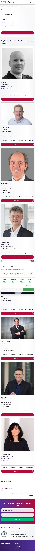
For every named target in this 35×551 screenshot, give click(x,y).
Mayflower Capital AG (7, 192)
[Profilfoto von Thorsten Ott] (17, 220)
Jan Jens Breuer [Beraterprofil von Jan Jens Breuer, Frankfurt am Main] (6, 341)
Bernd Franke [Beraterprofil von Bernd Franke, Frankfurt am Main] (5, 127)
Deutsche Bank (5, 28)
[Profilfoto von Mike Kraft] (17, 62)
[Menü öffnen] (32, 2)
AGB (23, 269)
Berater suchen (18, 548)
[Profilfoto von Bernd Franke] (17, 114)
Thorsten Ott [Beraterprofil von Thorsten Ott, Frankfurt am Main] (4, 240)
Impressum (18, 269)
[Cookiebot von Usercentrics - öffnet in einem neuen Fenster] (29, 261)
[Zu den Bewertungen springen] (8, 22)
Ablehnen (6, 289)
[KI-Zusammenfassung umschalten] (31, 6)
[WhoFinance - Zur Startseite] (7, 2)
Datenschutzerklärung (11, 269)
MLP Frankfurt (6, 305)
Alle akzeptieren (28, 289)
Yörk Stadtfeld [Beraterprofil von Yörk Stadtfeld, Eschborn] (5, 183)
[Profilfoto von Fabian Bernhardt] (17, 378)
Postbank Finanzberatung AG (9, 350)
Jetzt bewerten (23, 33)
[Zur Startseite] (1, 9)
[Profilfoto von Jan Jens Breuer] (17, 328)
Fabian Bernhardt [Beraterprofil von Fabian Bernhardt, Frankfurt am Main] (6, 398)
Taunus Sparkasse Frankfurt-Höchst (10, 248)
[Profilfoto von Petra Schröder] (17, 434)
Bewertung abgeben (18, 546)
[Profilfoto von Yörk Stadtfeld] (17, 164)
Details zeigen (29, 285)
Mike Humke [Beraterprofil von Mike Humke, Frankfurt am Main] (4, 296)
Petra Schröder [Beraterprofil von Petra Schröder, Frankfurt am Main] (5, 454)
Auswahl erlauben (17, 289)
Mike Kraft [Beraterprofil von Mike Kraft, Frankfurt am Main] (4, 82)
